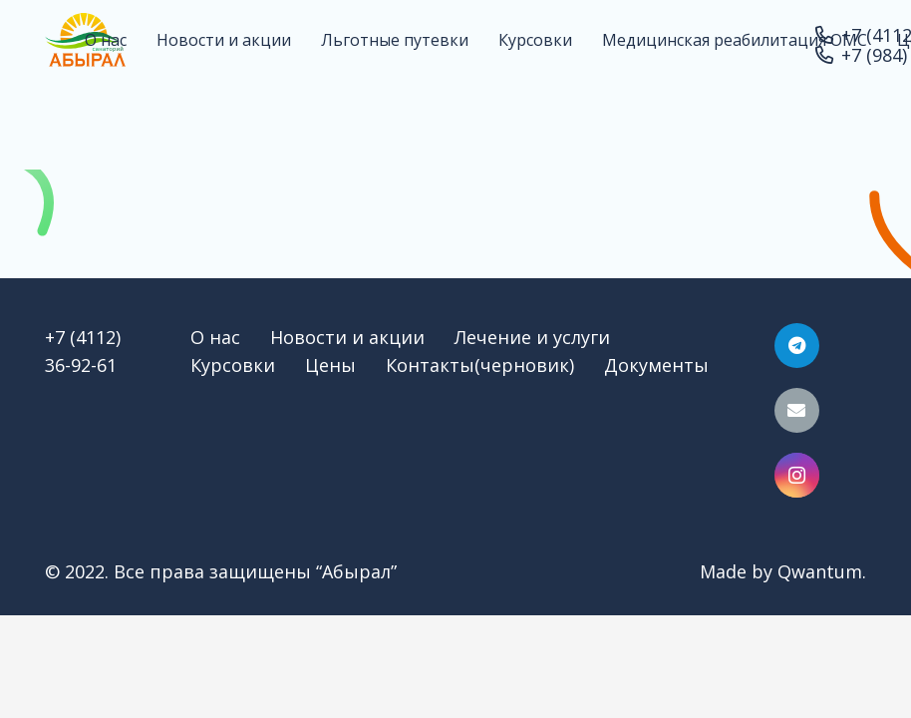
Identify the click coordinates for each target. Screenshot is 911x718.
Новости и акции (347, 337)
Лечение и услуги (532, 337)
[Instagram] (796, 475)
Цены (330, 365)
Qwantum (819, 571)
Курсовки (232, 365)
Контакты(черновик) (480, 365)
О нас (215, 337)
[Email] (796, 410)
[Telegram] (796, 345)
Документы (656, 365)
